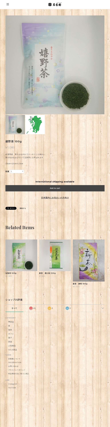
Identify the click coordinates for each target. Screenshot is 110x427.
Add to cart (55, 188)
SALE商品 (12, 350)
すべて (14, 308)
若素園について (14, 359)
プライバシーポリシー (16, 370)
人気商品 (12, 346)
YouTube (12, 388)
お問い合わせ (13, 366)
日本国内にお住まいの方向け (55, 198)
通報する (23, 208)
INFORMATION (14, 362)
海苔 (10, 330)
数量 (7, 172)
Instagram (12, 384)
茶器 (10, 342)
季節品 (11, 322)
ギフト (11, 334)
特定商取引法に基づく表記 (18, 374)
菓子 (10, 338)
